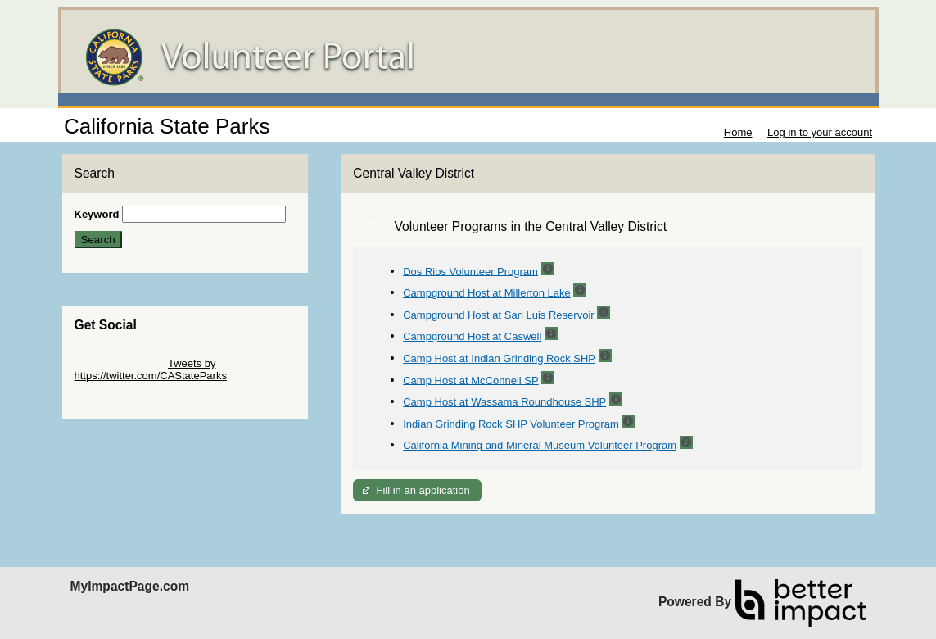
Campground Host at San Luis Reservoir (498, 314)
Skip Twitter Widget (120, 363)
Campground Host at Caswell (472, 336)
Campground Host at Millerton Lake (487, 293)
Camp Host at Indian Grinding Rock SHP (499, 358)
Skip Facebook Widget (128, 400)
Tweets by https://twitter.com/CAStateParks (151, 369)
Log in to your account (819, 132)
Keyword (97, 214)
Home (738, 132)
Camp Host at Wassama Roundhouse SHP (504, 402)
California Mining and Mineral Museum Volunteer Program (539, 445)
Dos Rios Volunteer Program (470, 271)
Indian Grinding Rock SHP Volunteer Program (511, 423)
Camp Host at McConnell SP (470, 380)
